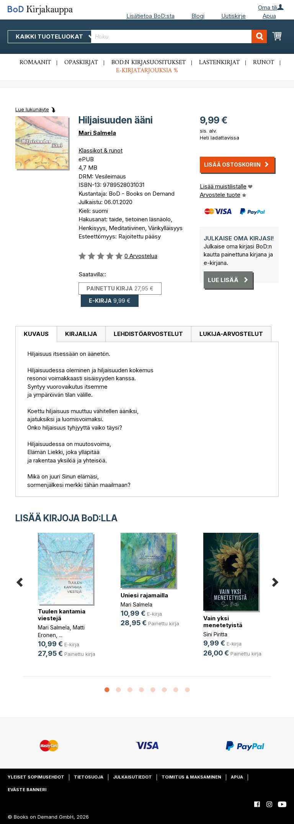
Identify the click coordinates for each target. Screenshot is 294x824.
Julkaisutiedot (132, 777)
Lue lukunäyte (32, 109)
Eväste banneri (27, 789)
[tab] (36, 334)
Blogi (197, 15)
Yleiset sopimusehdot (36, 777)
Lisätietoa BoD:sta (150, 15)
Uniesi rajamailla (144, 595)
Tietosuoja (88, 777)
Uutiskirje (233, 15)
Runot (263, 62)
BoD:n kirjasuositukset (148, 62)
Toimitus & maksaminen (191, 777)
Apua (269, 15)
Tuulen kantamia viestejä (61, 615)
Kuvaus (36, 333)
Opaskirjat (81, 62)
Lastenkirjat (219, 62)
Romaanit (35, 62)
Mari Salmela (97, 132)
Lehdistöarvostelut (148, 333)
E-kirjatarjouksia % (147, 70)
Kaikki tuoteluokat (55, 36)
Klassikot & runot (100, 150)
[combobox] (179, 36)
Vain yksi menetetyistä (222, 622)
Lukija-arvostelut (231, 333)
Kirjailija (81, 333)
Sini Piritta (215, 634)
